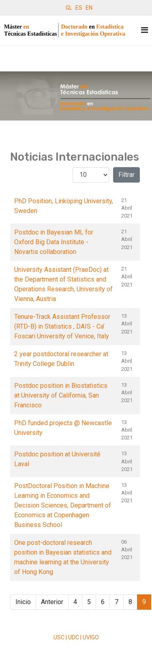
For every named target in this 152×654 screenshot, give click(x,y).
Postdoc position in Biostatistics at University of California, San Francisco (60, 395)
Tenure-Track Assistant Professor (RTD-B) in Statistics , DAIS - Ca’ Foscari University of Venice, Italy (62, 326)
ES (78, 7)
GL (69, 7)
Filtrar (126, 175)
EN (89, 7)
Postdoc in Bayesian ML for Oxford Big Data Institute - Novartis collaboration (53, 242)
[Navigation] (144, 30)
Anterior (52, 602)
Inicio (23, 602)
